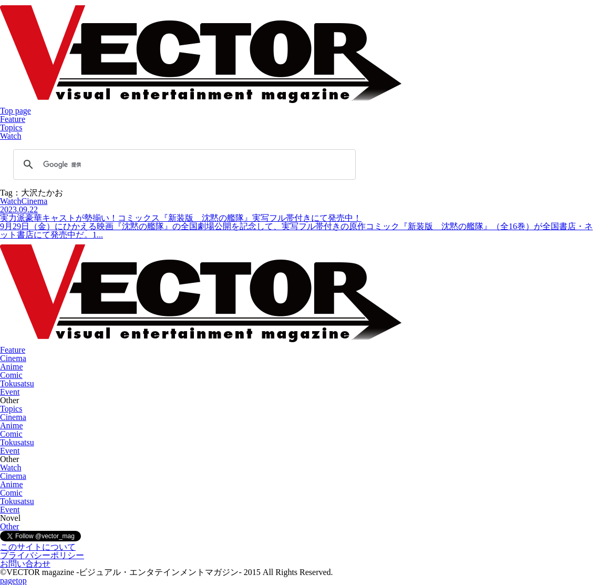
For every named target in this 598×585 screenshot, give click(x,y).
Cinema (13, 358)
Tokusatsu (17, 383)
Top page (15, 110)
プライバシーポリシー (42, 555)
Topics (11, 127)
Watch (10, 135)
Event (9, 391)
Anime (11, 366)
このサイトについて (38, 546)
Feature (12, 119)
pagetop (13, 580)
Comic (11, 375)
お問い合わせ (25, 563)
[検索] (183, 164)
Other (9, 526)
